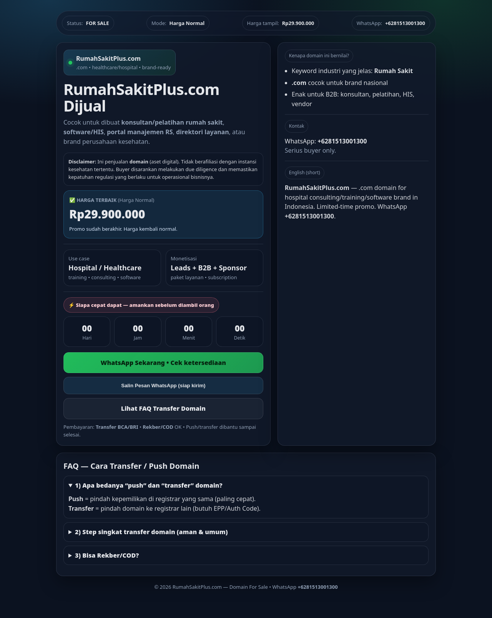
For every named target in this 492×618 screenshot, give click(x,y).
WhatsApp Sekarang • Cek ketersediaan (163, 362)
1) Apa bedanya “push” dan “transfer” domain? (149, 485)
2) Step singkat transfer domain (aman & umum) (151, 532)
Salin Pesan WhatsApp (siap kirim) (163, 385)
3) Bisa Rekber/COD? (107, 555)
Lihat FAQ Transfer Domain (163, 408)
